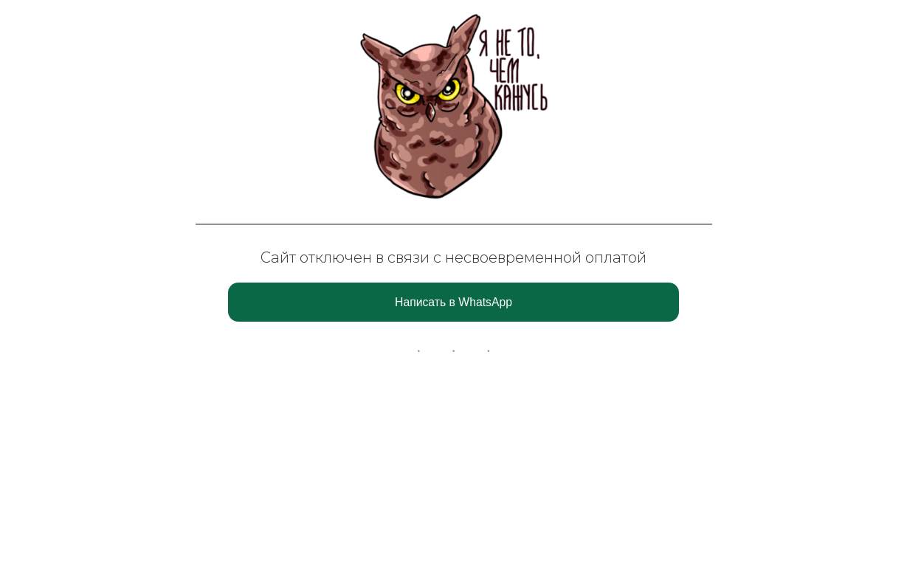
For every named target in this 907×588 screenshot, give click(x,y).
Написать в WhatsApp (453, 302)
